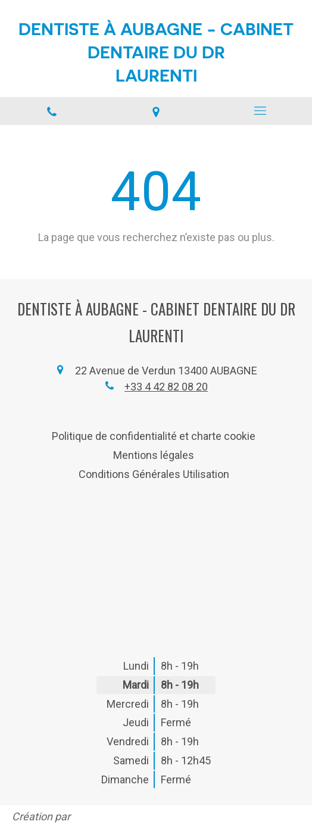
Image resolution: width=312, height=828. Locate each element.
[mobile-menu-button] (260, 111)
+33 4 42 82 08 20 (166, 386)
